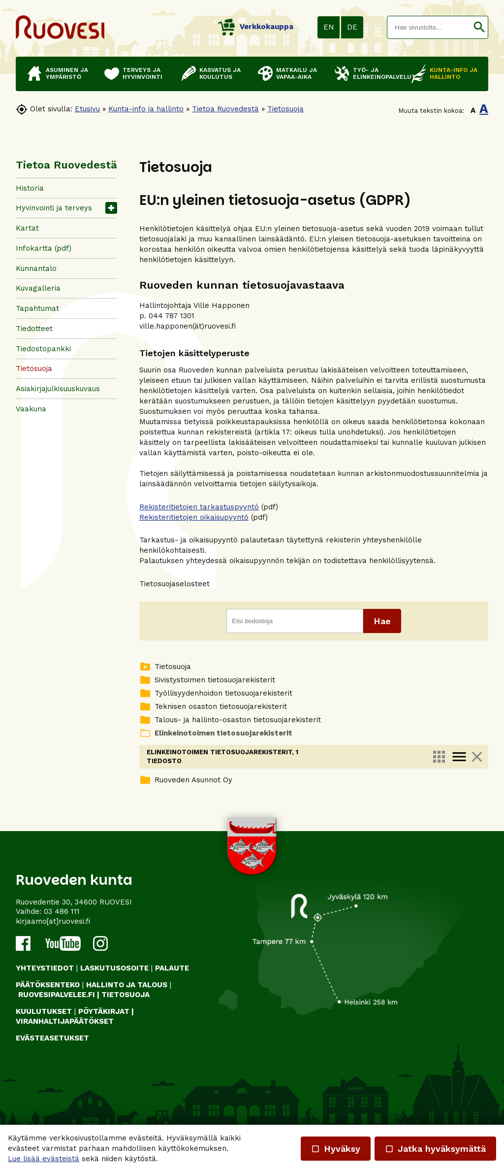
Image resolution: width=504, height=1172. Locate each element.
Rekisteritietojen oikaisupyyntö (194, 517)
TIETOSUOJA (125, 1027)
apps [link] (439, 757)
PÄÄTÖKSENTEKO (48, 1017)
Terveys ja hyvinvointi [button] (142, 73)
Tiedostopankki (43, 348)
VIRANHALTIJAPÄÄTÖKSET (65, 1053)
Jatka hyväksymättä (435, 1148)
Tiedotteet (34, 328)
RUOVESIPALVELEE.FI (56, 1027)
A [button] (473, 110)
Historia (30, 188)
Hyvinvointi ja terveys (54, 207)
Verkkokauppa (255, 26)
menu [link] (459, 757)
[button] (479, 27)
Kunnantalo (36, 268)
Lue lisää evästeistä (43, 1158)
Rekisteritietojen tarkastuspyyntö (199, 506)
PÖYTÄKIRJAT (103, 1044)
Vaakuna (31, 408)
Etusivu (87, 108)
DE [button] (352, 27)
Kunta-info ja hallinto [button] (453, 73)
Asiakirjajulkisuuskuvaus (58, 388)
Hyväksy (335, 1148)
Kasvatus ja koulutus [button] (220, 73)
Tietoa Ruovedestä (225, 108)
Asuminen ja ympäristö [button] (67, 73)
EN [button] (328, 27)
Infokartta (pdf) (43, 248)
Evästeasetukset (52, 1071)
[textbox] (429, 27)
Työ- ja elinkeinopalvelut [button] (377, 73)
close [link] (477, 757)
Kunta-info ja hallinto (146, 108)
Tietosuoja (285, 108)
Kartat (27, 228)
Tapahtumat (37, 308)
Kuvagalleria (38, 288)
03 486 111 (62, 944)
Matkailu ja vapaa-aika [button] (296, 73)
